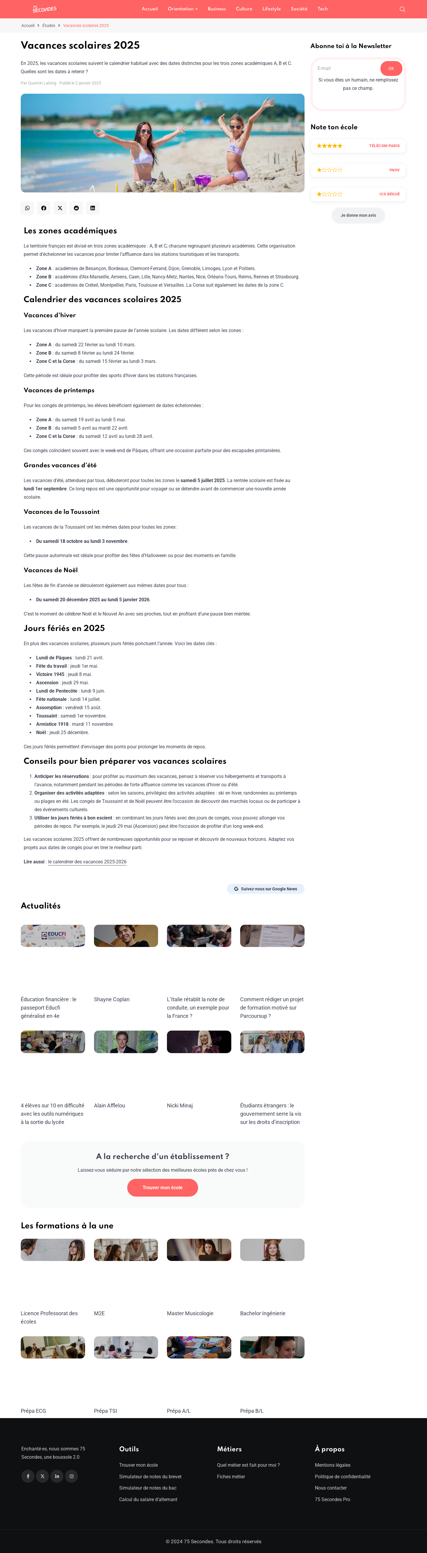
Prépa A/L (179, 1411)
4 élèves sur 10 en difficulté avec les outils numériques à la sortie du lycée (53, 1113)
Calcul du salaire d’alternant (148, 1499)
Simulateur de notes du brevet (150, 1476)
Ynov (394, 170)
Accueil (150, 9)
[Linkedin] (56, 1476)
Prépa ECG (33, 1411)
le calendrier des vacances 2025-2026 (87, 862)
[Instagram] (71, 1476)
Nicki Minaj (180, 1105)
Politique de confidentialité (342, 1476)
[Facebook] (27, 1476)
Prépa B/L (252, 1411)
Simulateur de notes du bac (147, 1488)
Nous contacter (331, 1488)
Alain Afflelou (109, 1105)
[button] (27, 208)
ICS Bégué (390, 194)
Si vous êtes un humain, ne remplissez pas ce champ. (358, 84)
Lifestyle (271, 9)
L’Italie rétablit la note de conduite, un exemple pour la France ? (198, 1007)
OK (391, 68)
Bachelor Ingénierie (263, 1313)
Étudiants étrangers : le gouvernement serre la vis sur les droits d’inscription (270, 1113)
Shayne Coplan (112, 999)
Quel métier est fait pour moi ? (248, 1465)
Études (48, 25)
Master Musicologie (190, 1313)
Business (217, 9)
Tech (323, 9)
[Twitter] (42, 1476)
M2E (99, 1313)
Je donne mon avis (358, 215)
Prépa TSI (105, 1411)
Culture (244, 9)
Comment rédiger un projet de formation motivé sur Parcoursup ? (272, 1007)
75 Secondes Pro (332, 1499)
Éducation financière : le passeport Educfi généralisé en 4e (49, 1007)
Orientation (181, 9)
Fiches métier (231, 1476)
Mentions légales (332, 1465)
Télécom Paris (384, 145)
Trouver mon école (163, 1187)
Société (299, 9)
